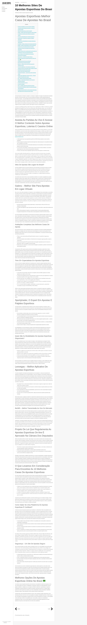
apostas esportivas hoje (19, 140)
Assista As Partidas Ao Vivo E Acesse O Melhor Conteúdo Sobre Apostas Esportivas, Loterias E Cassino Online (26, 32)
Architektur (3, 11)
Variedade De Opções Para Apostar (24, 73)
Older (50, 612)
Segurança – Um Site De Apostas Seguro (25, 60)
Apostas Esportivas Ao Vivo (23, 86)
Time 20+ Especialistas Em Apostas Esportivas (26, 40)
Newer (17, 612)
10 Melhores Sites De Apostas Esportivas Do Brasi (31, 9)
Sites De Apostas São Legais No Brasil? (25, 34)
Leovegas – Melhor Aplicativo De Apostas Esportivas (27, 47)
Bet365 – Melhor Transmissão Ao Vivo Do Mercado (27, 49)
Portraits (3, 7)
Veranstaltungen (4, 8)
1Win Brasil (17, 2)
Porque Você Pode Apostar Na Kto (24, 75)
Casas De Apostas (21, 88)
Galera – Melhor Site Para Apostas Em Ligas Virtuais (27, 36)
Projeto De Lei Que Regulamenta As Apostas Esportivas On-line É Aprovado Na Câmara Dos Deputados (26, 52)
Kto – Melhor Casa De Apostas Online (24, 82)
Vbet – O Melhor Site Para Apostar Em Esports (26, 89)
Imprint (8, 622)
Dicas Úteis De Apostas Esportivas (24, 66)
